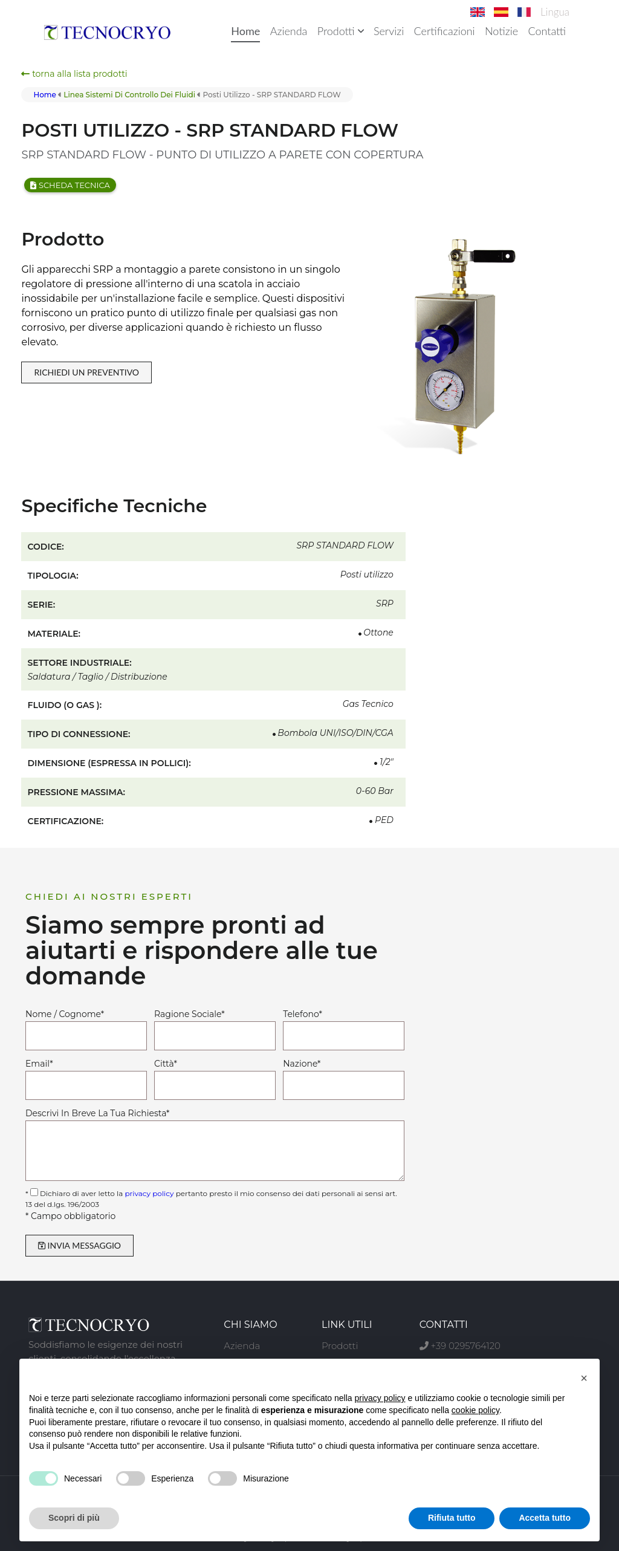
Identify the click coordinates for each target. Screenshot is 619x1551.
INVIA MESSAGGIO (79, 1245)
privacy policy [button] (380, 1398)
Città (165, 1063)
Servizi (389, 30)
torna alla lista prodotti (74, 73)
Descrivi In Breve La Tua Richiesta (97, 1113)
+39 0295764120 (460, 1345)
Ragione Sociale (189, 1014)
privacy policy (149, 1193)
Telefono (302, 1014)
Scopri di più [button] (74, 1518)
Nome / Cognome (64, 1014)
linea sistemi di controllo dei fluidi (129, 94)
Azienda (289, 30)
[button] (584, 1378)
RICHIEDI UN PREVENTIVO (86, 372)
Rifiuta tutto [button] (452, 1518)
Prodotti (340, 30)
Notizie (501, 30)
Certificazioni (444, 30)
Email (39, 1063)
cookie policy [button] (475, 1410)
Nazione (301, 1063)
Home (245, 30)
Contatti (547, 30)
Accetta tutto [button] (545, 1518)
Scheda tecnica (69, 185)
